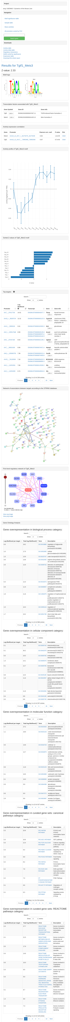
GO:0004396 (43, 784)
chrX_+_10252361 (9, 365)
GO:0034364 (42, 691)
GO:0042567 (42, 678)
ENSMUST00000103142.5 (36, 336)
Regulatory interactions (10, 52)
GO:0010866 (42, 544)
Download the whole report (11, 58)
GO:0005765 (42, 666)
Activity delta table (9, 50)
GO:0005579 (42, 661)
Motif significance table (12, 18)
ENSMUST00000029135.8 (36, 332)
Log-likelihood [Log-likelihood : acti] (21, 306)
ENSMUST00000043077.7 (36, 312)
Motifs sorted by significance (12, 54)
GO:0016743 (43, 745)
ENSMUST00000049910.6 (36, 371)
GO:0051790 (42, 614)
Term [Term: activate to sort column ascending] (40, 541)
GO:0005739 (42, 699)
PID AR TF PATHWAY (45, 885)
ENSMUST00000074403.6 (36, 355)
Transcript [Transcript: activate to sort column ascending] (31, 308)
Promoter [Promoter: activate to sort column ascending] (7, 308)
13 (46, 1019)
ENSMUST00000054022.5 (36, 359)
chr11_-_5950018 (9, 326)
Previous (20, 380)
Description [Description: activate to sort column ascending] (51, 541)
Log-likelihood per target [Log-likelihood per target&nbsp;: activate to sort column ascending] (12, 541)
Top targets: (7, 292)
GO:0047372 (43, 793)
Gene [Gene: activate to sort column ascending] (48, 308)
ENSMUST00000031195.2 (36, 340)
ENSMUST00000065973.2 (36, 334)
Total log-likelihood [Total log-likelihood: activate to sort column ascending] (29, 541)
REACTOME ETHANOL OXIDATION (42, 1001)
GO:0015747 (42, 556)
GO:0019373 (42, 582)
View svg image (8, 514)
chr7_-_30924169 (9, 347)
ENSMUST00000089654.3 (36, 361)
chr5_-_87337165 (9, 340)
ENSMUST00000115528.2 (36, 365)
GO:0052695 (42, 551)
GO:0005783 (42, 655)
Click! (64, 136)
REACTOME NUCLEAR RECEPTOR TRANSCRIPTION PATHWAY (44, 930)
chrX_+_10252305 (9, 371)
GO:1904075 (42, 594)
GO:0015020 (43, 727)
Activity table (7, 48)
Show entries (35, 300)
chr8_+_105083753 (10, 353)
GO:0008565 (43, 779)
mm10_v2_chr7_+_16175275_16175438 (22, 136)
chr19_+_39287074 (10, 318)
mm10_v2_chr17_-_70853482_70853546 (22, 139)
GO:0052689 (43, 774)
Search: (35, 296)
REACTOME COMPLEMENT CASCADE (43, 948)
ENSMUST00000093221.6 (36, 353)
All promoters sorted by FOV (13, 31)
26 (46, 706)
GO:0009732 (42, 565)
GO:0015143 (43, 732)
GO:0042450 (42, 559)
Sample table (9, 23)
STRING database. (50, 388)
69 (46, 625)
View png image (8, 516)
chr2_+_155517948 (10, 332)
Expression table (8, 56)
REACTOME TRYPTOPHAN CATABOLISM (43, 964)
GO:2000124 (42, 607)
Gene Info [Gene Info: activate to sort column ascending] (57, 308)
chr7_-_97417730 (9, 312)
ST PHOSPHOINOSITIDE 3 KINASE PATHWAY (45, 880)
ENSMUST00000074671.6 (36, 347)
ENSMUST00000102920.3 (36, 326)
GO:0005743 (42, 645)
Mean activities (9, 27)
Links (11, 113)
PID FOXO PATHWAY (45, 857)
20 (46, 380)
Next (51, 380)
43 (46, 807)
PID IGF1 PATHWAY (44, 839)
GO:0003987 (43, 798)
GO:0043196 (42, 696)
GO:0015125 (43, 767)
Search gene (14, 38)
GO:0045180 (42, 675)
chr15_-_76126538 (10, 359)
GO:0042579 (42, 650)
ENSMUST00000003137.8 (36, 318)
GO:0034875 (43, 752)
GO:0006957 (42, 587)
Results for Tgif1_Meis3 (17, 65)
